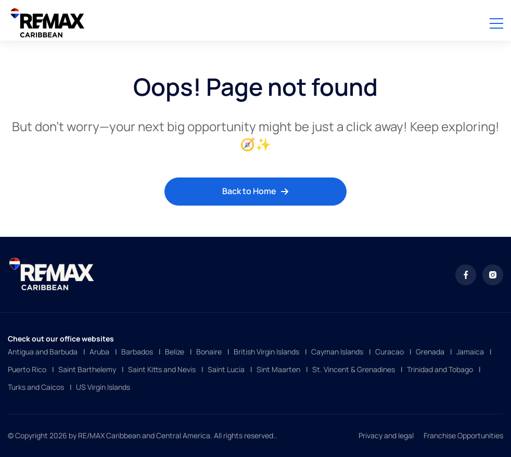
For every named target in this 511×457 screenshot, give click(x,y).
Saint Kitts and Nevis (162, 369)
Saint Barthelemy (87, 369)
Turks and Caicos (36, 387)
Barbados (137, 352)
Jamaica (470, 352)
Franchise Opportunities (463, 435)
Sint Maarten (278, 369)
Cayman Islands (337, 352)
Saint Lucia (226, 369)
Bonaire (209, 352)
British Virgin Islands (266, 352)
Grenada (430, 352)
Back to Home (255, 191)
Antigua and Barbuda (43, 352)
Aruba (99, 352)
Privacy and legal (386, 435)
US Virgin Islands (103, 387)
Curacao (389, 352)
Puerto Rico (27, 369)
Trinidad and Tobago (440, 369)
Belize (174, 352)
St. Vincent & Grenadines (353, 369)
